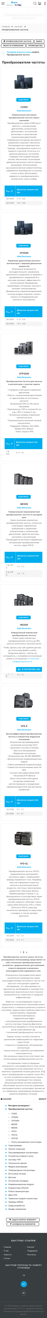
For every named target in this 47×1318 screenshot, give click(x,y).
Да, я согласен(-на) (29, 669)
